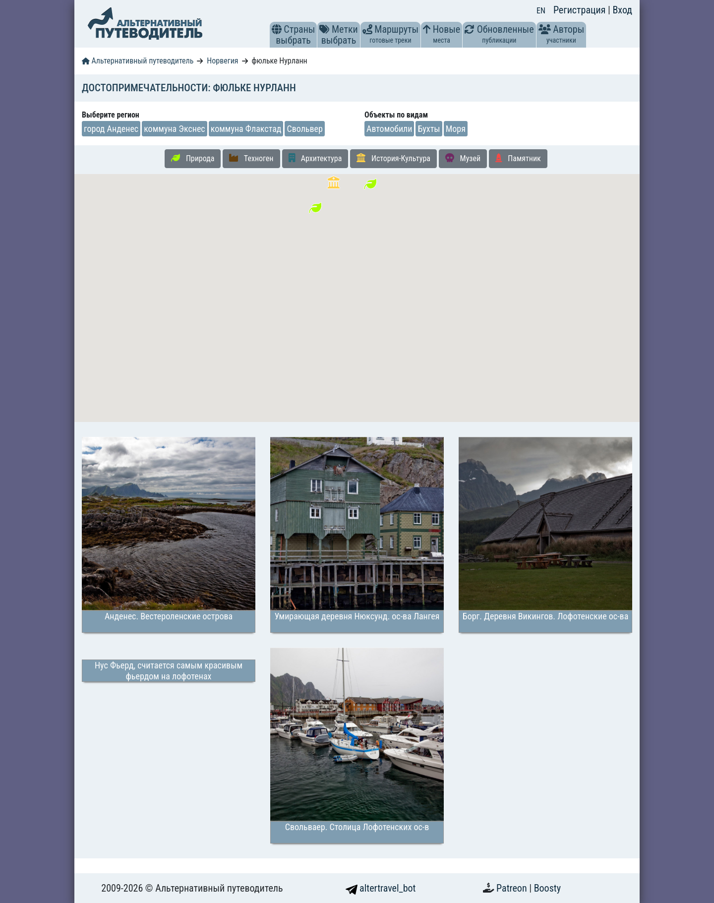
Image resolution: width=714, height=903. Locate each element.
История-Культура (393, 158)
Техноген (251, 158)
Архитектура (315, 158)
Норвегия (222, 60)
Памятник (518, 158)
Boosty (547, 888)
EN (540, 10)
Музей (462, 158)
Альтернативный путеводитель (137, 60)
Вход (622, 10)
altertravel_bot (381, 888)
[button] (277, 29)
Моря (456, 128)
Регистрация (580, 10)
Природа (192, 158)
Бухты (428, 128)
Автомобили (389, 128)
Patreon (512, 888)
